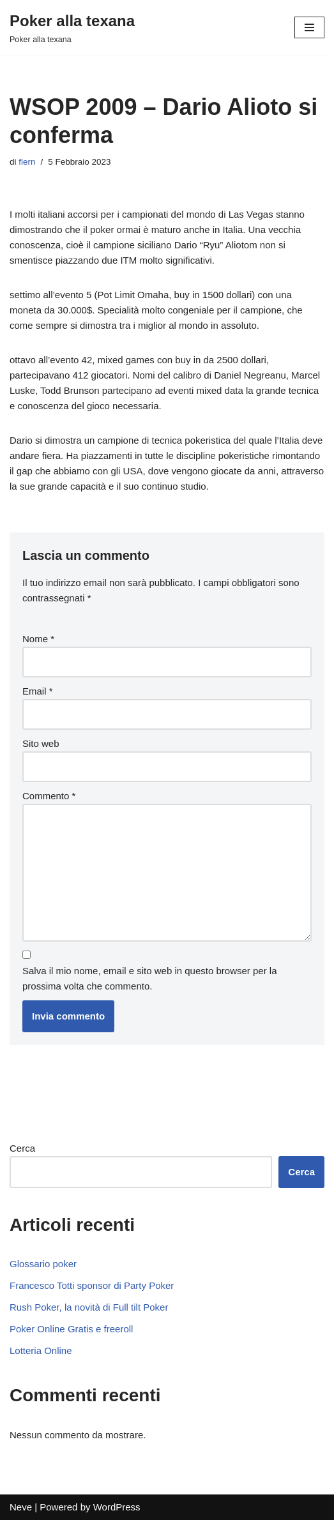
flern (27, 162)
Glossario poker (43, 1263)
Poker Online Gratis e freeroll (71, 1328)
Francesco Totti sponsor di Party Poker (92, 1285)
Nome (38, 638)
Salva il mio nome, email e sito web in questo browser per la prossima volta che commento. (149, 978)
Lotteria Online (41, 1350)
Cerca (22, 1148)
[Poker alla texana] (72, 27)
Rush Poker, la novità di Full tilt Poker (89, 1307)
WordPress (116, 1506)
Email (37, 691)
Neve (21, 1506)
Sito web (40, 743)
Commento (48, 795)
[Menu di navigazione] (309, 27)
